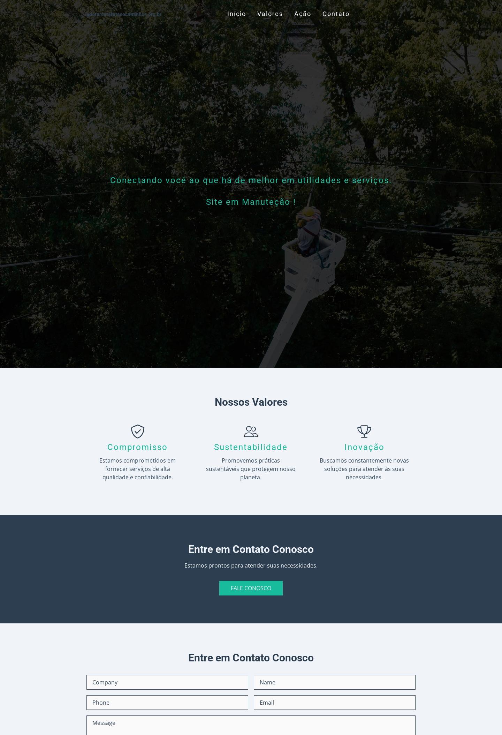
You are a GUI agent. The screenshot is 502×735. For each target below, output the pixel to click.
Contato (336, 13)
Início (236, 13)
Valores (270, 13)
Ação (302, 13)
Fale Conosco (251, 588)
